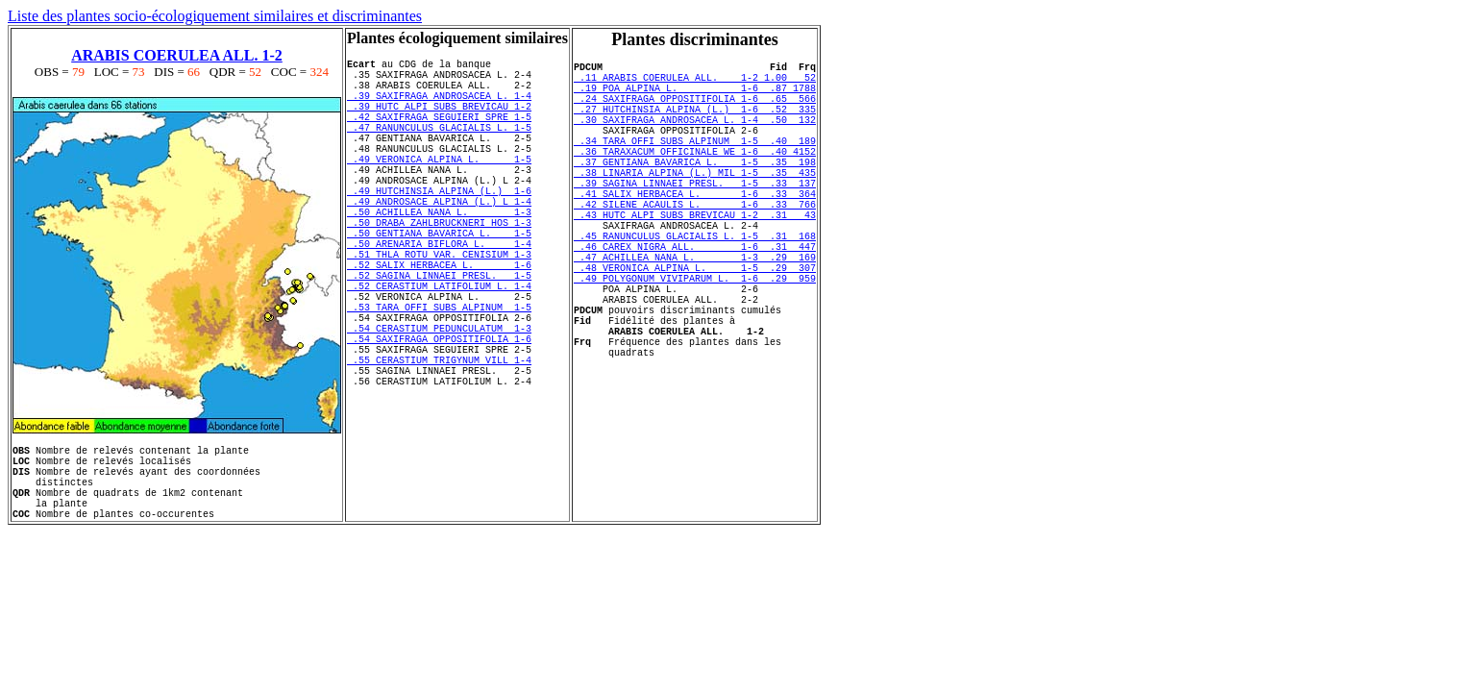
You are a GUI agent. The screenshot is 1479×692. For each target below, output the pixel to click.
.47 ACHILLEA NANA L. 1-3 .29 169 (695, 311)
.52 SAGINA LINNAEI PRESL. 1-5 (439, 335)
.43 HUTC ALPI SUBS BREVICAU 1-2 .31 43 (695, 257)
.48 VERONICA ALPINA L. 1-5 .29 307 (695, 325)
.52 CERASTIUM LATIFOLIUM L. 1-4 (439, 349)
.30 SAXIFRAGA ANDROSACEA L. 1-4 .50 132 (695, 136)
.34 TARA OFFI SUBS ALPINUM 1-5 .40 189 (695, 163)
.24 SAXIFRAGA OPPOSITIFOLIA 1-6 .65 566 (695, 109)
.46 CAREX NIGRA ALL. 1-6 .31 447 (695, 298)
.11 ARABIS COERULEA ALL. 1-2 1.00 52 (695, 82)
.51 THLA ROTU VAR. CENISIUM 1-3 (439, 308)
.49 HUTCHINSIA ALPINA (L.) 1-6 (439, 228)
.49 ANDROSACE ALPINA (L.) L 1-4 (439, 241)
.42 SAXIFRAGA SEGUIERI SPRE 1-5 (439, 133)
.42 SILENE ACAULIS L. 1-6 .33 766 (695, 244)
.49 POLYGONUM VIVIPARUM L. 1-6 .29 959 (695, 338)
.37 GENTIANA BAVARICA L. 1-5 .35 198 (695, 190)
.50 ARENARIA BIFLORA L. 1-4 (439, 295)
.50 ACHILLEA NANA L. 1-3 (439, 254)
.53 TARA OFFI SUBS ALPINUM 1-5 (439, 376)
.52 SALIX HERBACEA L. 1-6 (439, 322)
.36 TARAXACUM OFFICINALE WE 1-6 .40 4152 (695, 177)
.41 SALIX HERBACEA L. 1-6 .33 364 (695, 230)
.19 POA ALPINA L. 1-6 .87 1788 (695, 96)
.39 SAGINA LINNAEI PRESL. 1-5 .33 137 (695, 217)
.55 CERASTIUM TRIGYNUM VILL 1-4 (439, 443)
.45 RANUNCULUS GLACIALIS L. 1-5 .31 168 (695, 284)
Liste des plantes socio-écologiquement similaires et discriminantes (215, 16)
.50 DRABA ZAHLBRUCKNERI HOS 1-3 (439, 268)
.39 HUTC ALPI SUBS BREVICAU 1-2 (439, 120)
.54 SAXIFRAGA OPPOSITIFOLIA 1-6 (439, 416)
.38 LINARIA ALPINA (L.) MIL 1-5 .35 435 (695, 203)
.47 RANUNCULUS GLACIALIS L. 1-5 (439, 147)
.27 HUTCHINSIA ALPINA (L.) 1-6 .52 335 (695, 123)
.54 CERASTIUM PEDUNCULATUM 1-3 (439, 402)
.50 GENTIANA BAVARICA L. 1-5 (439, 281)
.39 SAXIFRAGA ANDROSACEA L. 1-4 (439, 106)
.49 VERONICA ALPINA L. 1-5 (439, 187)
